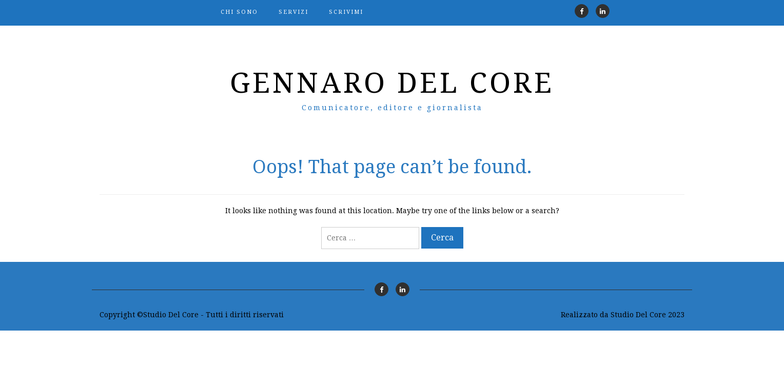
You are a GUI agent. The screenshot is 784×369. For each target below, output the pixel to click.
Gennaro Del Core (392, 83)
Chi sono (239, 12)
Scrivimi (346, 12)
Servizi (293, 12)
